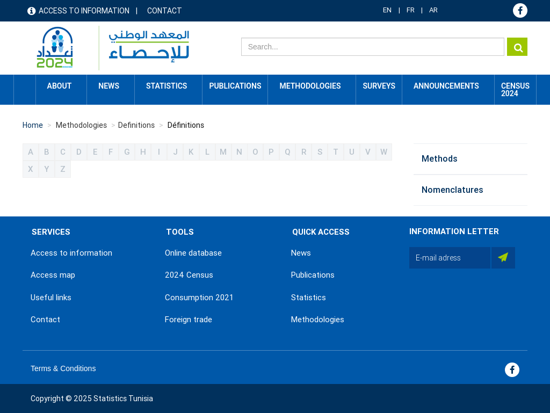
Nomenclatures (452, 190)
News (301, 253)
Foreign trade (188, 319)
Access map (53, 275)
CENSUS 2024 (515, 90)
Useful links (51, 297)
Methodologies (317, 319)
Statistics (308, 297)
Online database (193, 253)
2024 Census (189, 275)
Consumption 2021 (199, 297)
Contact (164, 10)
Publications (235, 86)
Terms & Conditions (63, 368)
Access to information (84, 10)
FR (411, 10)
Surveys (379, 86)
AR (433, 10)
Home (24, 86)
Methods (440, 159)
